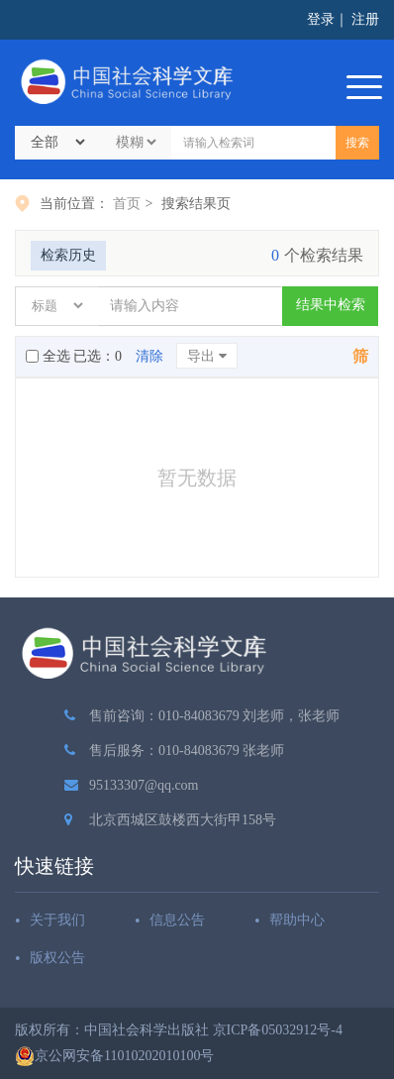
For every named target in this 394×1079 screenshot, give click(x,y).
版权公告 (57, 957)
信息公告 (177, 920)
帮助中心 (297, 920)
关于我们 (57, 920)
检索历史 (68, 255)
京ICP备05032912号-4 (278, 1030)
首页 (127, 203)
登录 (321, 19)
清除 (149, 356)
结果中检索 (330, 304)
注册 (365, 19)
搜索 (357, 143)
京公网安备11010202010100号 (114, 1056)
